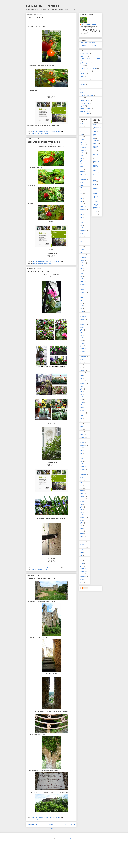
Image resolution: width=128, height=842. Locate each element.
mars (81, 136)
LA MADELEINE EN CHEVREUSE (41, 578)
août (81, 123)
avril (81, 134)
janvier (82, 142)
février (82, 139)
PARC (82, 76)
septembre (83, 153)
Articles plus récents (33, 824)
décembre (83, 145)
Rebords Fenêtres (44, 569)
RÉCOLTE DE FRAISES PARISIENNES (43, 142)
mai (81, 131)
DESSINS (82, 84)
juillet (81, 126)
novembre (83, 147)
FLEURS (82, 65)
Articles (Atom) (54, 828)
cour (81, 92)
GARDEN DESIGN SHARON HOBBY (90, 59)
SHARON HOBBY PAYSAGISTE (88, 68)
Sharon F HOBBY (85, 114)
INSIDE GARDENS (85, 100)
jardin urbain (83, 56)
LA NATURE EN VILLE (43, 6)
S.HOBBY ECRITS (85, 79)
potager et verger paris (45, 133)
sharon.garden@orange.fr (89, 24)
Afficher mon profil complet (87, 35)
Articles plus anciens (69, 824)
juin (81, 128)
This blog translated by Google (88, 45)
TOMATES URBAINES (36, 18)
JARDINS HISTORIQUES (87, 95)
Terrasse (82, 89)
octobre (82, 150)
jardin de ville (83, 81)
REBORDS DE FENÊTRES (38, 272)
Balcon (82, 97)
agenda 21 (83, 106)
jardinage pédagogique (86, 108)
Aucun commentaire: (55, 131)
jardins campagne (36, 819)
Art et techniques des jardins (87, 42)
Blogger (72, 838)
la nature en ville (36, 133)
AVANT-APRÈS (84, 111)
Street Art (82, 73)
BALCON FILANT (84, 103)
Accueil (51, 824)
